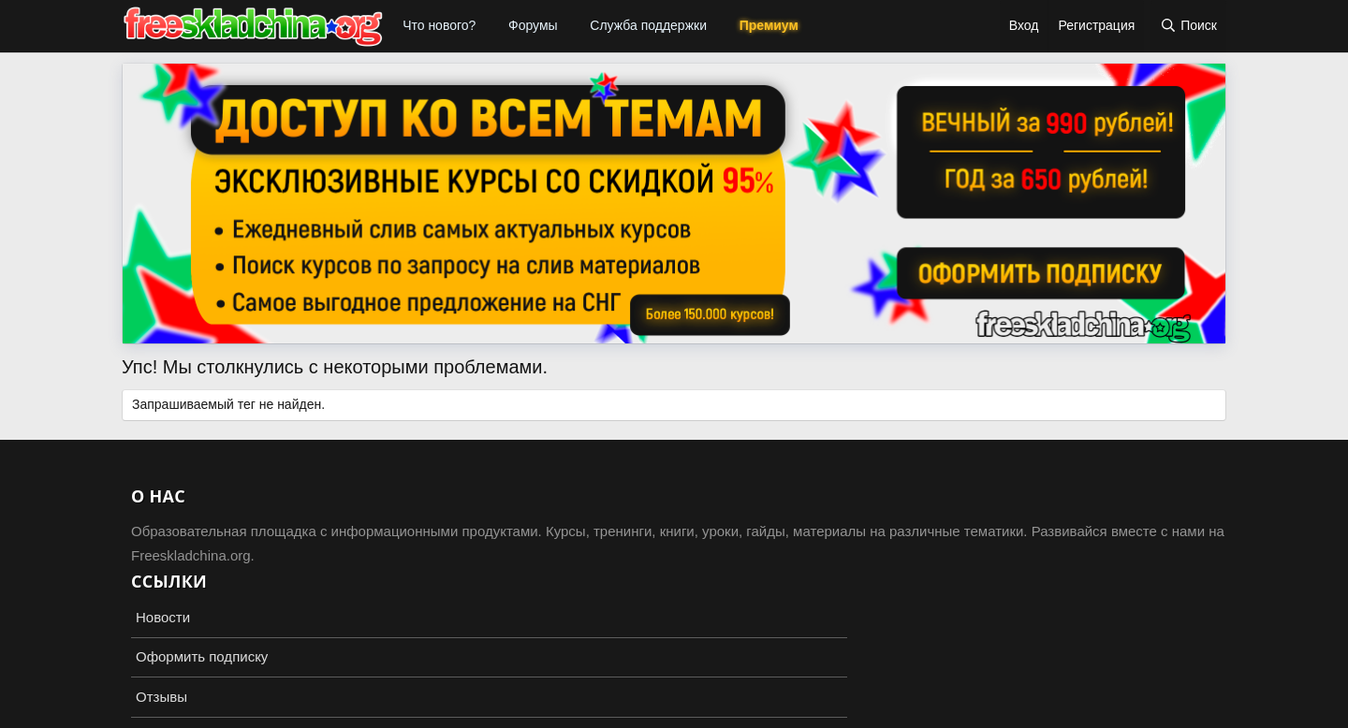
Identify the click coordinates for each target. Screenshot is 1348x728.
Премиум (769, 25)
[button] (488, 26)
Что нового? (439, 25)
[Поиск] (1188, 26)
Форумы (533, 25)
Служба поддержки (648, 25)
